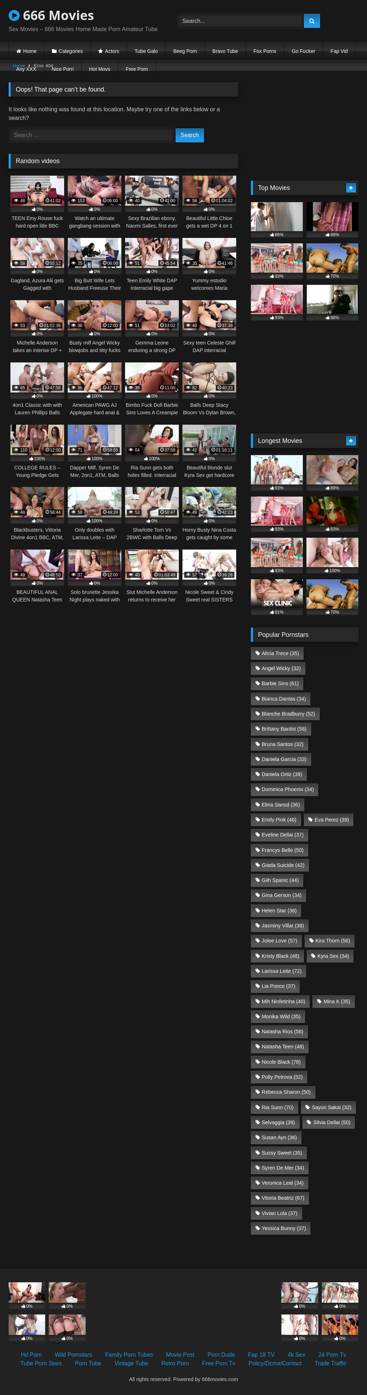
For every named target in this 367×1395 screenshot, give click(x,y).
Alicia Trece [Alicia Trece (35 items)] (280, 653)
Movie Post (180, 1355)
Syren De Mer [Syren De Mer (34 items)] (283, 1168)
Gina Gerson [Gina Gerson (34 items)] (281, 895)
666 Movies (51, 15)
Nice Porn (62, 69)
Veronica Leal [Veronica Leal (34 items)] (283, 1183)
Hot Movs (99, 69)
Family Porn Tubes (129, 1355)
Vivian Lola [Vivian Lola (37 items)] (279, 1213)
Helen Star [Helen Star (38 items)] (279, 910)
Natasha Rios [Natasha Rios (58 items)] (282, 1031)
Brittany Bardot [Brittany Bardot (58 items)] (284, 729)
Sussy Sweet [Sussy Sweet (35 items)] (282, 1153)
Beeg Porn (185, 51)
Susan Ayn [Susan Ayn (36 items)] (279, 1137)
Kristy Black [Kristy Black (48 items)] (280, 956)
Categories (71, 51)
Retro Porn (175, 1363)
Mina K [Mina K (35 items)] (337, 1001)
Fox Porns (264, 51)
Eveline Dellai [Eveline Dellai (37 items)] (283, 835)
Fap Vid (339, 51)
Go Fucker (303, 51)
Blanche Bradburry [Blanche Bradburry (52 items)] (288, 714)
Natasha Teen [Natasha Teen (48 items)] (283, 1046)
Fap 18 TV (261, 1355)
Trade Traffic (331, 1363)
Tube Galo (146, 51)
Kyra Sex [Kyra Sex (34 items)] (333, 956)
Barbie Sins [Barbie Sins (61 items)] (280, 683)
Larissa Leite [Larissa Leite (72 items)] (281, 971)
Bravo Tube (225, 51)
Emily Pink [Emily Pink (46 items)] (279, 820)
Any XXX (26, 69)
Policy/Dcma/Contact (275, 1363)
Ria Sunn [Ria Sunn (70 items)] (278, 1107)
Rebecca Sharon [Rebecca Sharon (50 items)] (286, 1092)
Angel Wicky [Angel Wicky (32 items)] (281, 668)
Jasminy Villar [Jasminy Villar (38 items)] (283, 925)
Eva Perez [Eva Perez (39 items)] (332, 820)
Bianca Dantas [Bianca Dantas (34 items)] (284, 699)
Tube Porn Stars (41, 1363)
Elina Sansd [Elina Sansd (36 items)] (281, 805)
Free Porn (137, 69)
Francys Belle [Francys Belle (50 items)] (283, 850)
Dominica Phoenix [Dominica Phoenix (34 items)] (288, 789)
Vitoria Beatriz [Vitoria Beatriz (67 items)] (283, 1198)
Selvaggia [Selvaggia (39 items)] (278, 1122)
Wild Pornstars (73, 1355)
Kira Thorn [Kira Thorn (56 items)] (332, 940)
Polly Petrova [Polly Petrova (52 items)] (282, 1077)
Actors (112, 51)
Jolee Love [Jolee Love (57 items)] (279, 940)
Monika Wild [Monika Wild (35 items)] (281, 1016)
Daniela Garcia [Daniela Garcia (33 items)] (284, 759)
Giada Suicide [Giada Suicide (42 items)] (283, 865)
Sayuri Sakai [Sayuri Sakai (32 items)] (331, 1107)
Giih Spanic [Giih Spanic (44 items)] (280, 880)
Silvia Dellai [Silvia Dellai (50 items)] (332, 1122)
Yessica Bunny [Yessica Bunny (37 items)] (284, 1228)
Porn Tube (88, 1363)
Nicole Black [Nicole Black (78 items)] (281, 1062)
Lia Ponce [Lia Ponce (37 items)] (278, 986)
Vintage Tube (131, 1363)
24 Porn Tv (332, 1355)
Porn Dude (221, 1355)
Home (30, 51)
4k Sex (296, 1355)
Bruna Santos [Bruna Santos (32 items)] (283, 744)
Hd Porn (31, 1355)
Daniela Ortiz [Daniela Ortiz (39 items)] (282, 774)
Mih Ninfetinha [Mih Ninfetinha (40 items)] (283, 1001)
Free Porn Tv (218, 1363)
